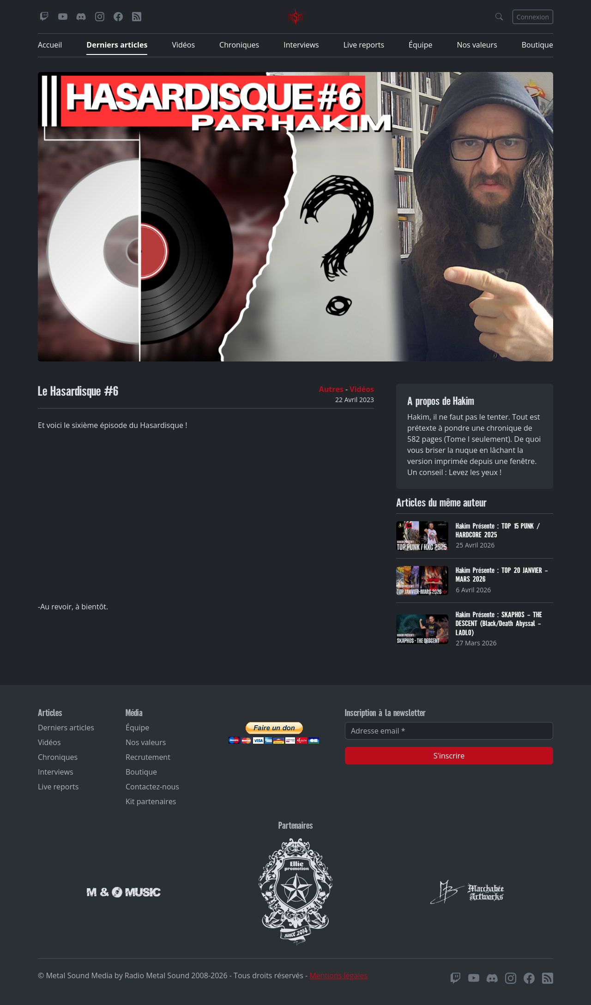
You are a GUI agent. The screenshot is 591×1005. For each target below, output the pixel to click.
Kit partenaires (151, 801)
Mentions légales (338, 975)
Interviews (301, 45)
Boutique (537, 45)
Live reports (364, 45)
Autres (332, 389)
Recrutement (148, 757)
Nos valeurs (477, 45)
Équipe (420, 45)
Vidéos (183, 45)
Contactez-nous (152, 787)
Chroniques (239, 45)
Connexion (533, 16)
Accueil (50, 45)
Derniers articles (116, 45)
